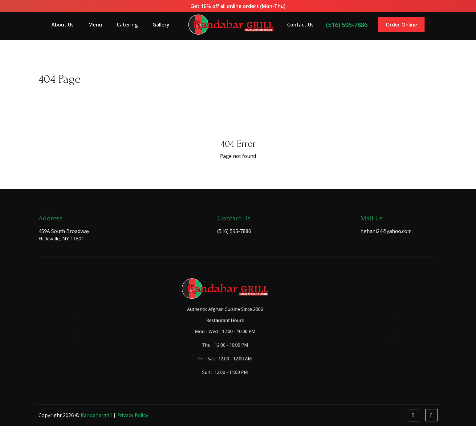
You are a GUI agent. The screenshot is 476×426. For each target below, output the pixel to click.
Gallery (163, 24)
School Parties (386, 354)
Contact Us (299, 24)
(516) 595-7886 (344, 24)
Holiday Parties (386, 345)
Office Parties (385, 327)
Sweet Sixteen (386, 317)
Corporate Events (388, 336)
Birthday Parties (387, 308)
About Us (66, 24)
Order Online (397, 24)
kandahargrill (97, 415)
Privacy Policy (132, 415)
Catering (130, 24)
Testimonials (67, 345)
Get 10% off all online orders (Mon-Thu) (238, 6)
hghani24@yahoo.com (386, 231)
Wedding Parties (387, 364)
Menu (98, 24)
